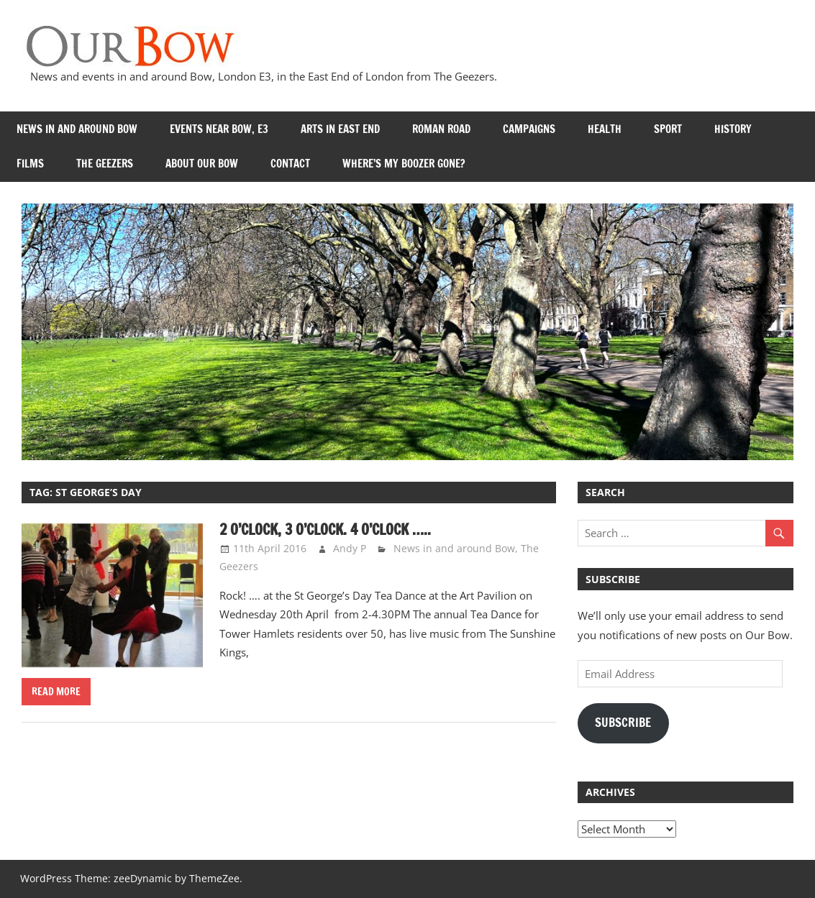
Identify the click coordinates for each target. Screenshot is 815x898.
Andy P (349, 548)
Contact (290, 163)
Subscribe (623, 722)
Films (30, 163)
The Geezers (104, 163)
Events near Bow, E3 (219, 129)
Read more (56, 691)
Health (605, 129)
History (733, 129)
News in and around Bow (77, 129)
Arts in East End (340, 129)
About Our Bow (201, 163)
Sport (668, 129)
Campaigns (529, 129)
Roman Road (441, 129)
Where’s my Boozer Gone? (403, 163)
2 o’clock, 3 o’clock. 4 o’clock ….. (325, 529)
